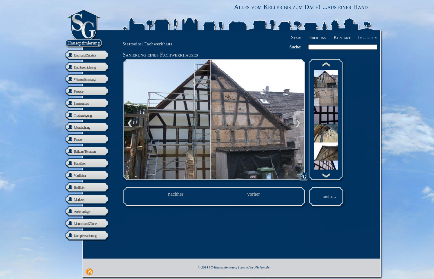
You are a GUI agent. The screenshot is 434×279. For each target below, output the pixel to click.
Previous (129, 123)
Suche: (295, 47)
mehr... (330, 196)
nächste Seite (298, 123)
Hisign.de (262, 267)
